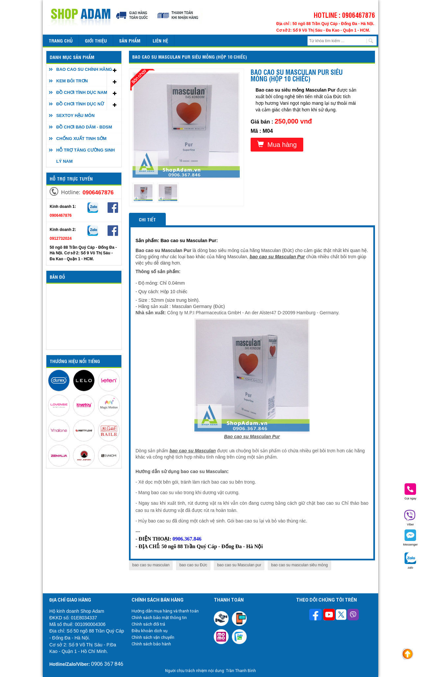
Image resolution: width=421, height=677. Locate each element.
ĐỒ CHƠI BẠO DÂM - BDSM (84, 127)
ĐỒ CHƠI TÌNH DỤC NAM (81, 92)
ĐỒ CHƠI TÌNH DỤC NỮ (80, 103)
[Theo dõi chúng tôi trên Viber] (353, 615)
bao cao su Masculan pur (239, 565)
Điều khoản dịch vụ (149, 630)
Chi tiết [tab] (147, 219)
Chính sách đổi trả (148, 624)
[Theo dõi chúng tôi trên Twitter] (341, 615)
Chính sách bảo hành (151, 643)
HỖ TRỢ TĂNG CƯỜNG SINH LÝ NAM (85, 156)
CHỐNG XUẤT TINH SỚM (81, 138)
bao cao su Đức (193, 565)
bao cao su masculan (150, 565)
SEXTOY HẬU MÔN (75, 115)
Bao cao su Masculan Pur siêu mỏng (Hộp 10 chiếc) (189, 56)
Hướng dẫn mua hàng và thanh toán (165, 610)
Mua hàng (277, 144)
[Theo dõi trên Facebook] (316, 615)
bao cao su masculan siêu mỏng (299, 565)
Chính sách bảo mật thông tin (159, 617)
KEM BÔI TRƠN (72, 80)
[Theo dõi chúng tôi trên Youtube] (329, 615)
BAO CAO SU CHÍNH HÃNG (84, 69)
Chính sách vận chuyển (153, 637)
